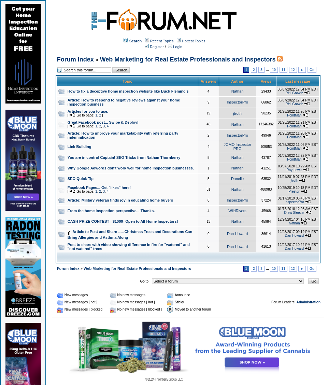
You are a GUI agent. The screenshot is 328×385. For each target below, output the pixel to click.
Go (312, 70)
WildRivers (237, 211)
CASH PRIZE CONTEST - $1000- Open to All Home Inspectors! (123, 221)
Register (154, 47)
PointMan (294, 115)
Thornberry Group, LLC (169, 379)
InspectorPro (237, 102)
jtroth (237, 113)
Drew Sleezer (294, 213)
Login (175, 47)
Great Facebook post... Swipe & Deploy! (103, 122)
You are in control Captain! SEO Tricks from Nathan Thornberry (124, 157)
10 (274, 70)
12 (293, 70)
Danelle (237, 179)
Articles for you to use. (88, 111)
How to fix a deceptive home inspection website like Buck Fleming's (128, 91)
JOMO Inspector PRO (237, 146)
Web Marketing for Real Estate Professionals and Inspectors (188, 59)
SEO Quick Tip (81, 179)
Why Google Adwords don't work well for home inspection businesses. (131, 168)
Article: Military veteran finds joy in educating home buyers (120, 200)
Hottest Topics (193, 41)
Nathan (237, 91)
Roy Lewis (294, 170)
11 (283, 70)
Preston (294, 191)
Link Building (79, 147)
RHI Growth (294, 93)
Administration (308, 302)
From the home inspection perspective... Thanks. (111, 211)
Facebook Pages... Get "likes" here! (99, 187)
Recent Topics (162, 41)
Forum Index (75, 59)
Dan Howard (237, 234)
